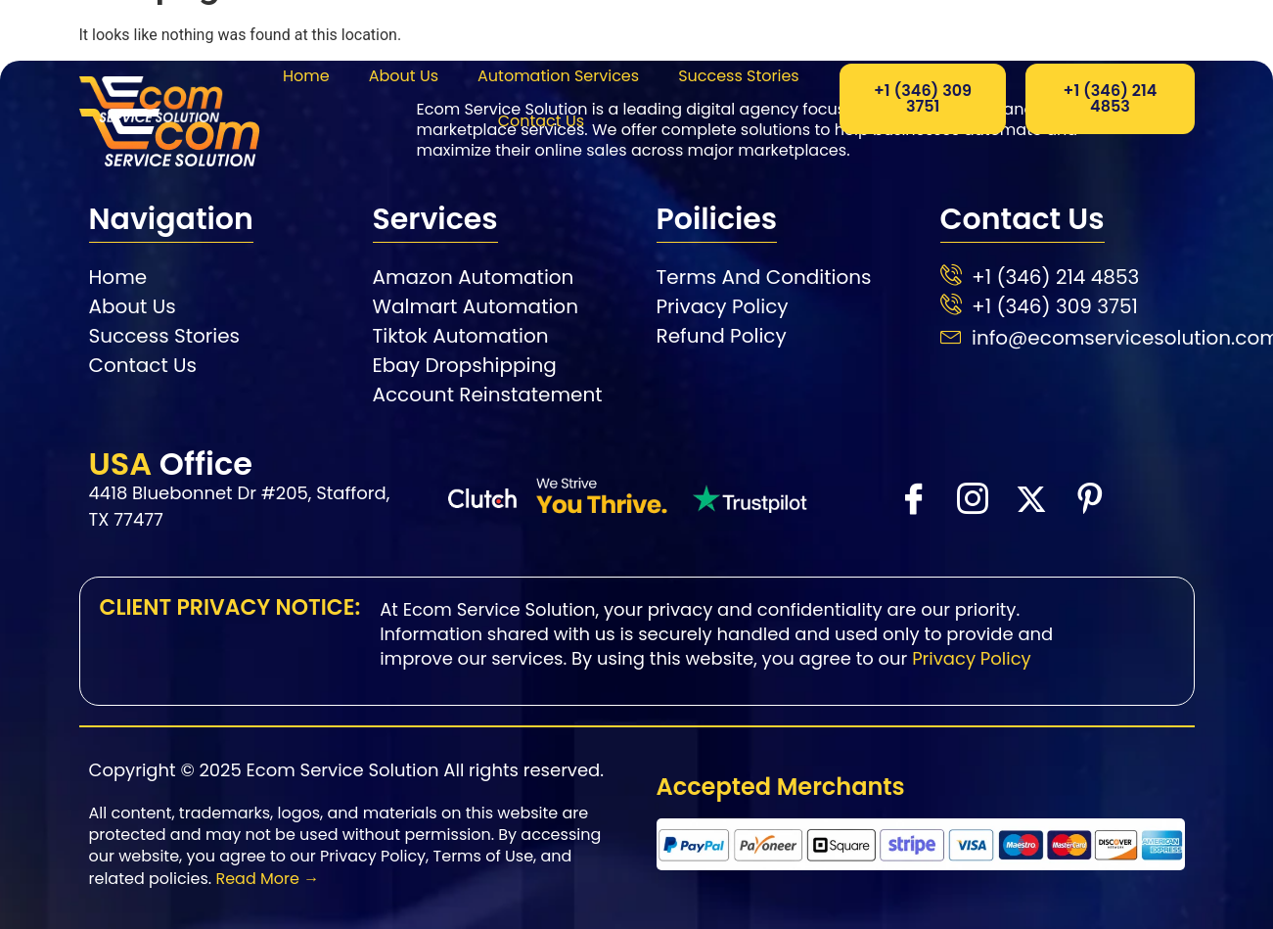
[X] (1030, 498)
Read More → (267, 878)
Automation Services (558, 76)
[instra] (971, 497)
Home (306, 76)
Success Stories (738, 76)
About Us (403, 76)
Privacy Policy (971, 658)
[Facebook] (913, 497)
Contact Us (541, 121)
